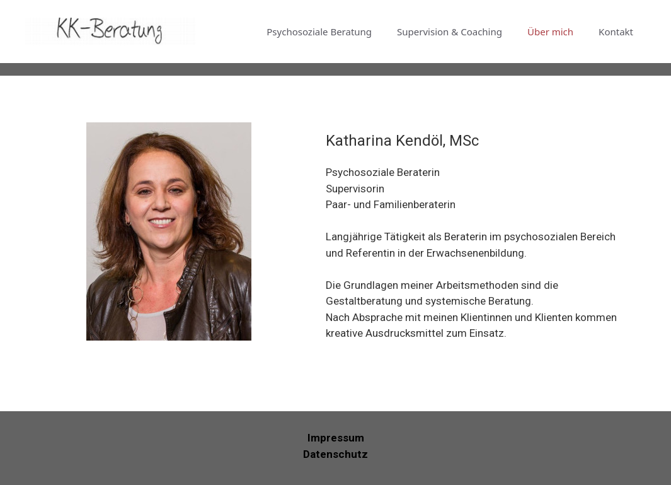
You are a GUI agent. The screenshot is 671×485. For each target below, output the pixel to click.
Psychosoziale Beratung (319, 31)
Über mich (550, 31)
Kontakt (616, 31)
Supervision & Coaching (449, 31)
